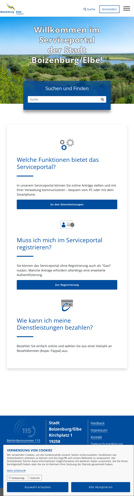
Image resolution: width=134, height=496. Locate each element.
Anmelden (109, 9)
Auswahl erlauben (38, 487)
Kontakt (96, 437)
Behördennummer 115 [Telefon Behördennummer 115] (23, 440)
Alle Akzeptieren (101, 487)
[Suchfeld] (64, 99)
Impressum (99, 430)
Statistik (35, 478)
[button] (89, 8)
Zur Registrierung (67, 284)
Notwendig (18, 478)
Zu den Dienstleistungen (67, 204)
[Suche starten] (103, 99)
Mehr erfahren (15, 470)
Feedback (98, 423)
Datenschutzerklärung (107, 444)
